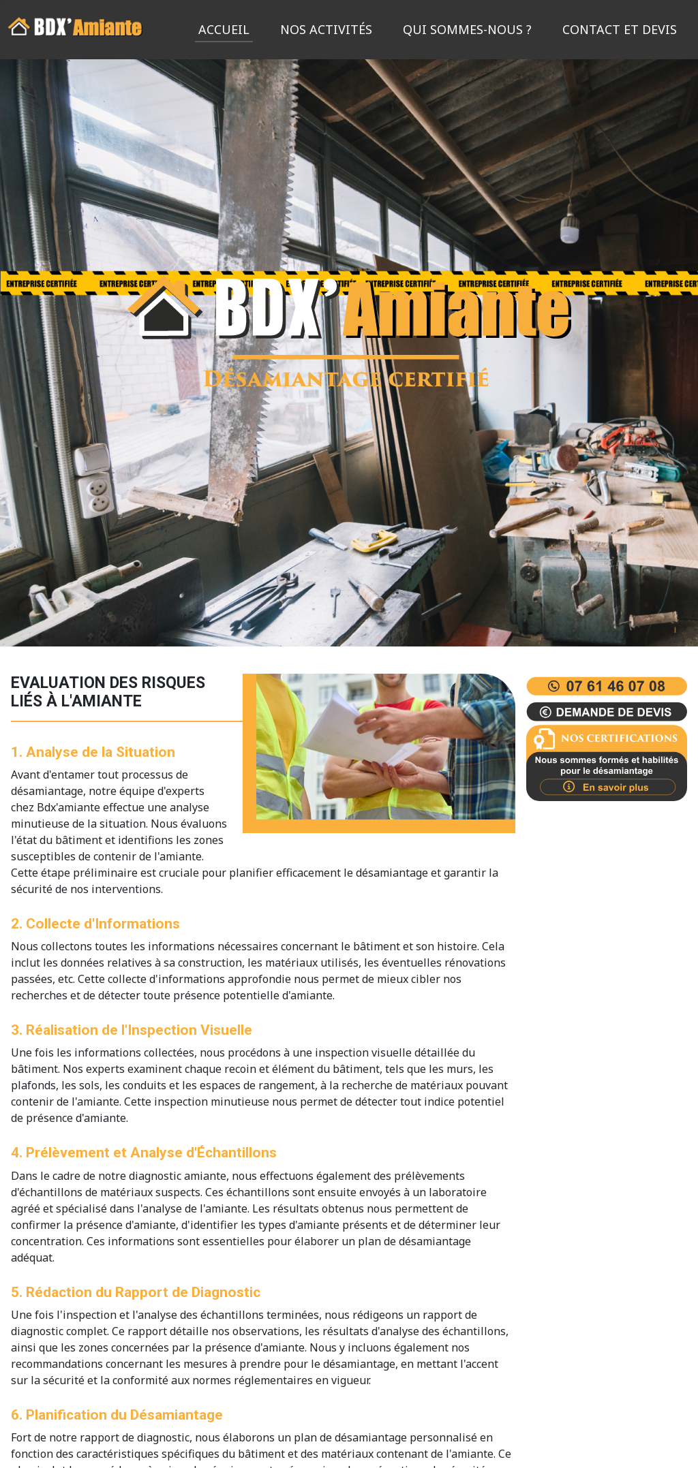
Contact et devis (619, 29)
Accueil (223, 29)
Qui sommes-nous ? (467, 29)
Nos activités (326, 29)
